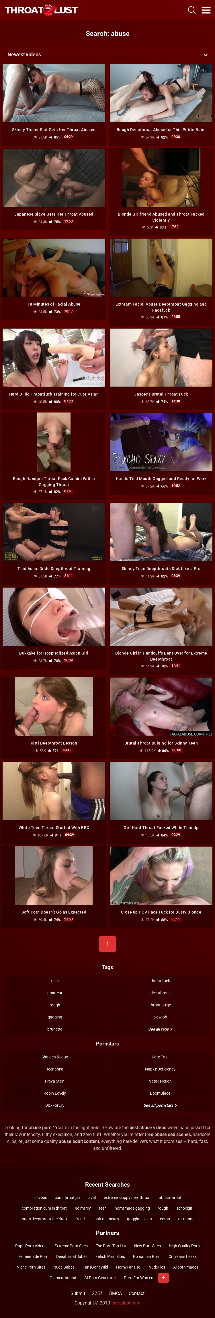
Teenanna (54, 1069)
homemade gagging (132, 1208)
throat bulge (160, 1005)
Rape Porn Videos (30, 1246)
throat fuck (160, 981)
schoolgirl (184, 1208)
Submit (78, 1293)
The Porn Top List (111, 1246)
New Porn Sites (147, 1246)
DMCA (115, 1293)
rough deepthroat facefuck (43, 1219)
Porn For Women (138, 1277)
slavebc (40, 1197)
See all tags (160, 1029)
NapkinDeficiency (160, 1069)
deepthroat (160, 993)
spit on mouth (107, 1219)
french (81, 1219)
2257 (97, 1293)
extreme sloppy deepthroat (127, 1197)
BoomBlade (160, 1093)
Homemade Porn (33, 1256)
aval (92, 1197)
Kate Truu (160, 1057)
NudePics (156, 1267)
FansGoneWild (95, 1267)
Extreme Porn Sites (71, 1246)
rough (55, 1005)
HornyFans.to (128, 1267)
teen (55, 981)
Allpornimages (185, 1267)
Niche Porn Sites (31, 1267)
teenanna (186, 1219)
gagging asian (139, 1219)
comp (165, 1219)
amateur (54, 993)
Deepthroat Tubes (71, 1256)
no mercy (83, 1208)
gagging (55, 1017)
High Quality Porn (184, 1246)
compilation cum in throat (44, 1208)
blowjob (160, 1017)
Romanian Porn (147, 1256)
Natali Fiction (160, 1081)
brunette (54, 1029)
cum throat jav (67, 1197)
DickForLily (54, 1105)
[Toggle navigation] (206, 10)
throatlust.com (125, 1303)
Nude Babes (64, 1267)
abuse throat (170, 1197)
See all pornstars (160, 1105)
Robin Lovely (55, 1093)
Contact (136, 1293)
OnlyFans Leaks (183, 1256)
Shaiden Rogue (55, 1057)
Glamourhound (63, 1277)
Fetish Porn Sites (110, 1256)
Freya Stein (54, 1081)
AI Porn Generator (100, 1277)
